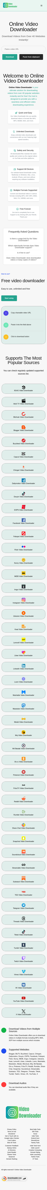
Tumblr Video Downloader (23, 946)
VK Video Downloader (23, 986)
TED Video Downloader (23, 893)
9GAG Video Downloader (23, 388)
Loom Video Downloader (23, 680)
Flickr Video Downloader (23, 548)
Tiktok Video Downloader (23, 933)
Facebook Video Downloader (23, 521)
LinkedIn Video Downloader (23, 667)
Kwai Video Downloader (23, 627)
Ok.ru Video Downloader (23, 760)
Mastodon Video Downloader (23, 706)
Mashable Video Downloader (23, 693)
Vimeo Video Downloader (23, 972)
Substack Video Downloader (23, 879)
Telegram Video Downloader (23, 906)
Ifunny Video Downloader (23, 561)
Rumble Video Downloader (23, 813)
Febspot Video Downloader (23, 534)
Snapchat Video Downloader (23, 839)
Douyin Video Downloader (23, 495)
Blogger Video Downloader (23, 428)
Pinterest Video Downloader (23, 773)
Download (10, 57)
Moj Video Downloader (23, 733)
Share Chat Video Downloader (23, 826)
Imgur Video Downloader (23, 587)
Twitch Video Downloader (23, 959)
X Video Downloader (23, 1012)
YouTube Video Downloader (23, 999)
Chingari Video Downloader (23, 468)
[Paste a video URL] (23, 49)
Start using (9, 298)
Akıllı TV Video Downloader (23, 402)
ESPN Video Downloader (23, 508)
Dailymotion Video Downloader (23, 481)
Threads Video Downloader (23, 919)
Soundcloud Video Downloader (23, 853)
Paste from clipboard (31, 57)
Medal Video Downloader (23, 720)
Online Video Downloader (20, 87)
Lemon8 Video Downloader (23, 641)
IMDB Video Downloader (23, 574)
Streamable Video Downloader (23, 866)
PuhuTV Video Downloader (23, 786)
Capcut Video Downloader (23, 455)
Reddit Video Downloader (23, 799)
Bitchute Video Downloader (23, 415)
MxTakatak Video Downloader (23, 746)
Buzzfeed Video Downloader (23, 442)
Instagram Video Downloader (23, 601)
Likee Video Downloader (23, 653)
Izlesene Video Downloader (23, 614)
